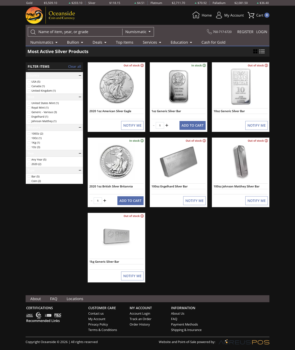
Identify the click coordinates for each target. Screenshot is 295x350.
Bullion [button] (73, 42)
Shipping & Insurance (186, 330)
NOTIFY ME (132, 125)
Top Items (124, 42)
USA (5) (35, 81)
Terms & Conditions (102, 330)
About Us (177, 313)
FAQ (54, 298)
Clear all (74, 66)
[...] (75, 32)
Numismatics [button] (41, 42)
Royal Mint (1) (40, 107)
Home (201, 15)
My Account (229, 15)
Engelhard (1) (39, 116)
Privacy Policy (98, 324)
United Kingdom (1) (43, 90)
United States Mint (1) (45, 103)
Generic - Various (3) (44, 112)
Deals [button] (97, 42)
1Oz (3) (35, 147)
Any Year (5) (38, 159)
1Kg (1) (35, 142)
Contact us (96, 313)
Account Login (140, 313)
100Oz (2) (37, 133)
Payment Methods (184, 324)
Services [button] (150, 42)
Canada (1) (38, 86)
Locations (75, 298)
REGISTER (245, 31)
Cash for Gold (213, 42)
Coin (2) (36, 181)
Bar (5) (35, 176)
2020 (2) (36, 164)
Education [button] (179, 42)
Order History (140, 324)
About (35, 298)
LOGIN (261, 31)
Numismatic (136, 31)
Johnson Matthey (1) (43, 121)
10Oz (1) (36, 138)
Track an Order (140, 319)
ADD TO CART (193, 125)
